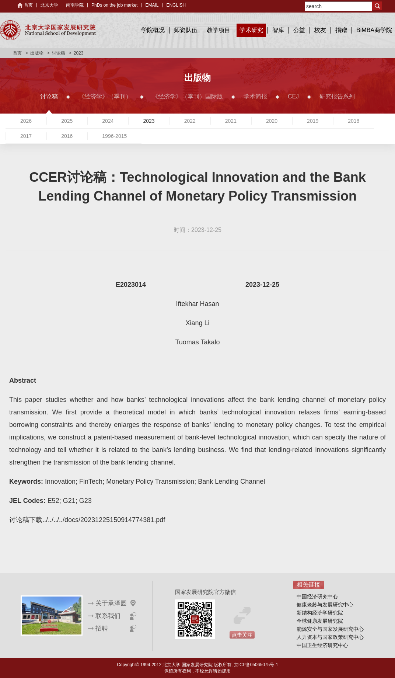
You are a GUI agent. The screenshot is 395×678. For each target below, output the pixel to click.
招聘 (101, 628)
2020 (271, 121)
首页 (28, 5)
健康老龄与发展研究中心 (325, 605)
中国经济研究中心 (317, 596)
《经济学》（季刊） (105, 96)
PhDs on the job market (114, 5)
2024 (107, 121)
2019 (312, 121)
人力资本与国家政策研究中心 (330, 637)
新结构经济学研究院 (320, 613)
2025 (67, 121)
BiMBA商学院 (374, 30)
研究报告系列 (337, 96)
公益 (299, 30)
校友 (320, 30)
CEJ (293, 96)
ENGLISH (176, 5)
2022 (190, 121)
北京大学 (49, 5)
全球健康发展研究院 (320, 621)
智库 (278, 30)
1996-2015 (114, 136)
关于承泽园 (111, 603)
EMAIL (151, 5)
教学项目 (218, 30)
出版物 (36, 53)
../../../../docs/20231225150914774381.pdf (103, 520)
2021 (231, 121)
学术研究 (251, 30)
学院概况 (153, 30)
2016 (67, 136)
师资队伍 (186, 30)
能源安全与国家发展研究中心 (330, 629)
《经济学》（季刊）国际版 (187, 96)
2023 (148, 121)
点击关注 (242, 635)
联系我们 (107, 615)
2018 (353, 121)
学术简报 (255, 96)
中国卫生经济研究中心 (322, 645)
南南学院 (75, 5)
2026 (26, 121)
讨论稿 (58, 53)
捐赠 (341, 30)
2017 (26, 136)
